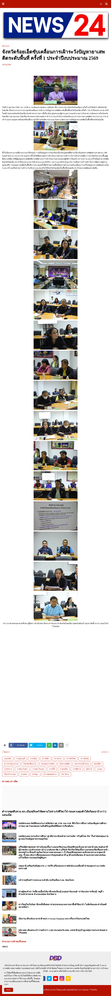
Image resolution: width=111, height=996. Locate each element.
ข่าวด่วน (57, 759)
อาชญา (35, 774)
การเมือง (33, 759)
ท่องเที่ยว (97, 764)
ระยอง (99, 769)
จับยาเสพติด (65, 764)
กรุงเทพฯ (7, 759)
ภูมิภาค (89, 769)
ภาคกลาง (8, 769)
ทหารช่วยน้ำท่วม (82, 764)
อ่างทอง (24, 774)
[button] (3, 4)
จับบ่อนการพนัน (48, 764)
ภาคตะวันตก (22, 769)
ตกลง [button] (8, 990)
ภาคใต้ (52, 769)
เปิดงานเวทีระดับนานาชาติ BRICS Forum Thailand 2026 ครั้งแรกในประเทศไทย (54, 919)
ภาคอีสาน (77, 769)
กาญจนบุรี (20, 759)
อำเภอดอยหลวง (50, 774)
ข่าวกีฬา (45, 759)
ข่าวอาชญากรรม (11, 764)
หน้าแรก (5, 46)
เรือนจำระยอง (10, 774)
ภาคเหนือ (64, 769)
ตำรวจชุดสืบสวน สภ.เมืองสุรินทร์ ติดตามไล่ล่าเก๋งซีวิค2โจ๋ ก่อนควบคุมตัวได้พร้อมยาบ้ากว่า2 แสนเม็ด (54, 813)
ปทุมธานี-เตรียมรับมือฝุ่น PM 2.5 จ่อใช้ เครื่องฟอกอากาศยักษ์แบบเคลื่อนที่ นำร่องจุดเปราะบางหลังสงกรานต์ (62, 867)
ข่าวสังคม (85, 759)
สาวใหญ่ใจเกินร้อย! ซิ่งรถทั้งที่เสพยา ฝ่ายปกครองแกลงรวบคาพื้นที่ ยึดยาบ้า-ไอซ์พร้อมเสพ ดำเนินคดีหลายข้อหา (62, 905)
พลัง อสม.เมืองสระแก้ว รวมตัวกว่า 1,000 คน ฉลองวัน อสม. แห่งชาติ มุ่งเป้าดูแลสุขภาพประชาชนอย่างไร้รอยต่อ (63, 931)
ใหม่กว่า (6, 752)
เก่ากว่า (104, 752)
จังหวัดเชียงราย (29, 764)
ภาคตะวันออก (38, 769)
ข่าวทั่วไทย (71, 759)
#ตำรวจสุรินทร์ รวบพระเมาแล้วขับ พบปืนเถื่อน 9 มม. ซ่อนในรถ (46, 880)
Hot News (65, 774)
